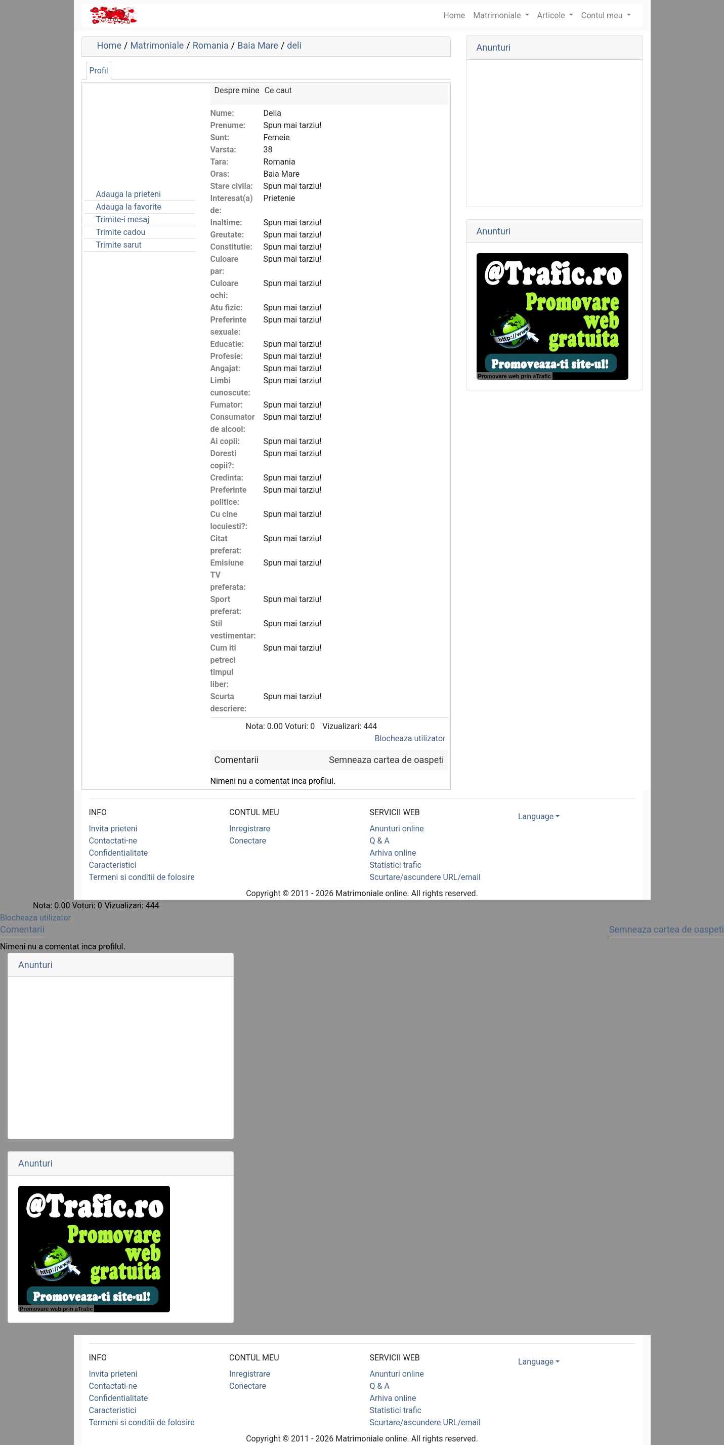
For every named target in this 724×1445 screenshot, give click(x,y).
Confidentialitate (118, 853)
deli (294, 45)
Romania (211, 45)
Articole (552, 15)
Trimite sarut (119, 245)
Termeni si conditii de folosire (142, 877)
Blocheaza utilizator (410, 738)
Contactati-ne (113, 841)
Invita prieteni (113, 828)
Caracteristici (113, 865)
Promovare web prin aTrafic (514, 376)
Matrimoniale (498, 15)
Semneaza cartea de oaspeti (386, 759)
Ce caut (278, 90)
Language (535, 816)
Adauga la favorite (128, 207)
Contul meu (603, 15)
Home (109, 45)
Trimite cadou (121, 232)
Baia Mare (257, 45)
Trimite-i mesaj (123, 219)
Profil (99, 70)
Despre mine (237, 90)
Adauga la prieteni (128, 194)
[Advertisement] (134, 135)
